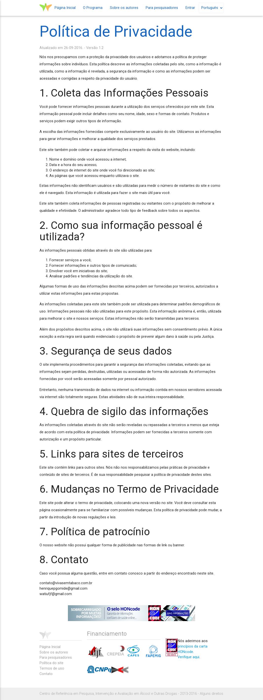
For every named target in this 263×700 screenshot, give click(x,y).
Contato (46, 674)
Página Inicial (65, 8)
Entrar (190, 8)
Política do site (51, 663)
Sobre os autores (124, 8)
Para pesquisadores (162, 8)
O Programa (92, 8)
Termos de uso (52, 668)
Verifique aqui (188, 657)
